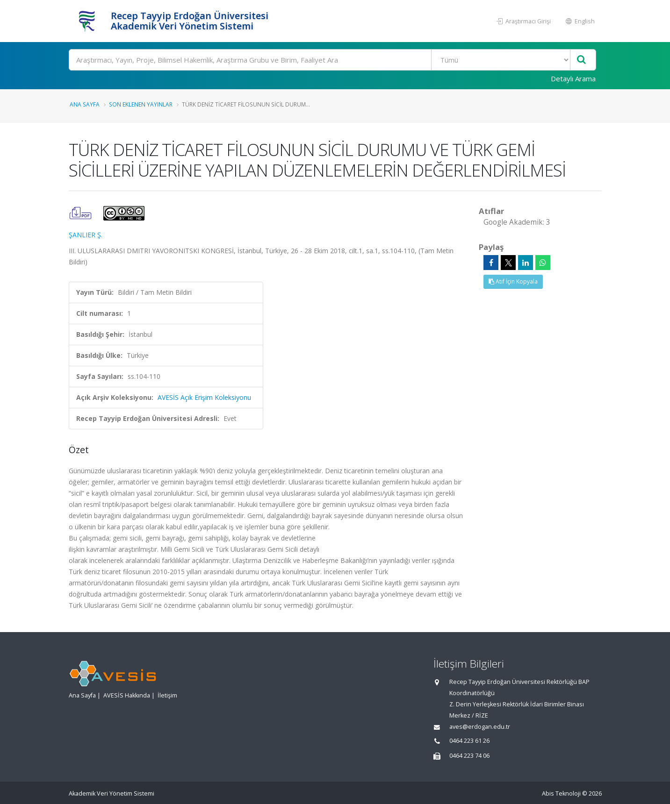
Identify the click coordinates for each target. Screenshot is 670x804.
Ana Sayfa (85, 104)
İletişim (167, 695)
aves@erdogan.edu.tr (479, 727)
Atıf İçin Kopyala (513, 281)
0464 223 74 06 (469, 756)
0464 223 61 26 (469, 741)
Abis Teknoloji (561, 793)
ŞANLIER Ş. (85, 234)
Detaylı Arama (573, 78)
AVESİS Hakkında (126, 695)
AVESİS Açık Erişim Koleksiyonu (204, 397)
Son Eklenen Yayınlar (141, 104)
